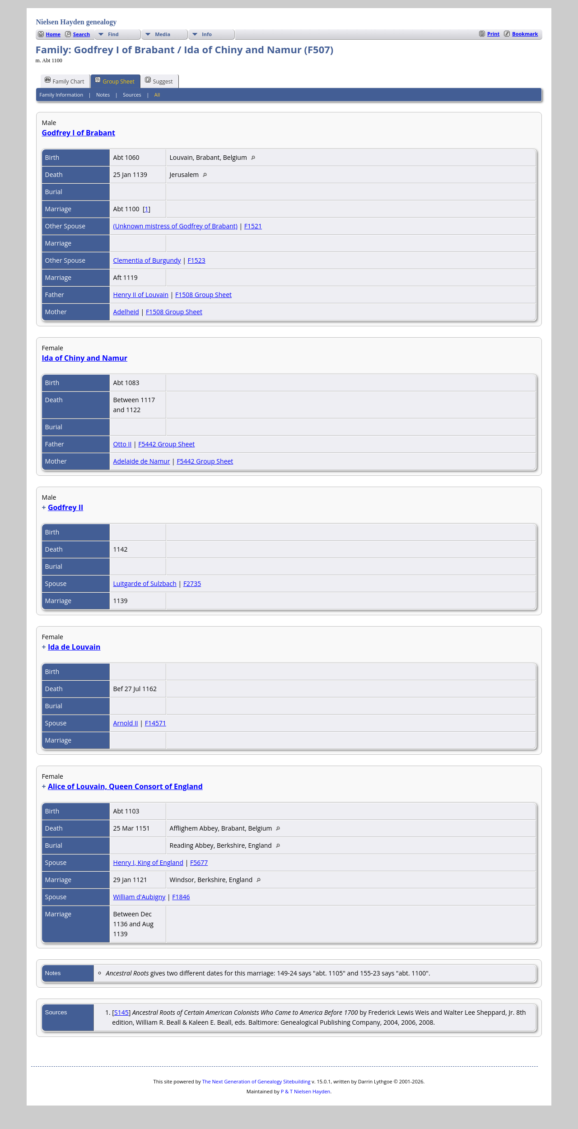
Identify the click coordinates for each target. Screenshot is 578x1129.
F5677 (199, 862)
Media (162, 34)
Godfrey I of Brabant (78, 133)
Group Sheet (115, 80)
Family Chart (64, 80)
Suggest (159, 80)
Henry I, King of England (148, 862)
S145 (121, 1012)
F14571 (155, 723)
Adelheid (126, 311)
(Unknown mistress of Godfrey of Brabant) (175, 226)
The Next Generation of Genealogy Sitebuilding (256, 1081)
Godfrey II (65, 507)
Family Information (61, 94)
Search (81, 34)
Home (53, 34)
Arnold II (125, 723)
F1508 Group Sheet (203, 294)
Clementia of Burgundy (147, 260)
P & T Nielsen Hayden (306, 1091)
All (157, 94)
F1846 (181, 896)
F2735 (192, 583)
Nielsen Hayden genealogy (76, 22)
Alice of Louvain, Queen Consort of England (125, 786)
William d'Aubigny (139, 896)
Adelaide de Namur (141, 461)
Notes (103, 94)
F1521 (253, 226)
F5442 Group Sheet (166, 444)
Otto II (122, 444)
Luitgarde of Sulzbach (145, 583)
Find (113, 34)
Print (493, 33)
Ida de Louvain (74, 647)
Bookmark (525, 33)
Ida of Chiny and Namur (85, 358)
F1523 (196, 260)
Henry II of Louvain (141, 294)
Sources (132, 94)
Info (207, 34)
